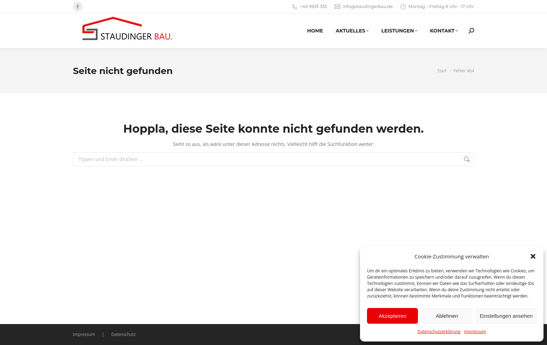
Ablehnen (447, 316)
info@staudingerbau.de (363, 6)
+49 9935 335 (309, 6)
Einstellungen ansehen (506, 316)
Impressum (475, 332)
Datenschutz (123, 334)
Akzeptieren (392, 316)
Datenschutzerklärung (439, 332)
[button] (533, 256)
